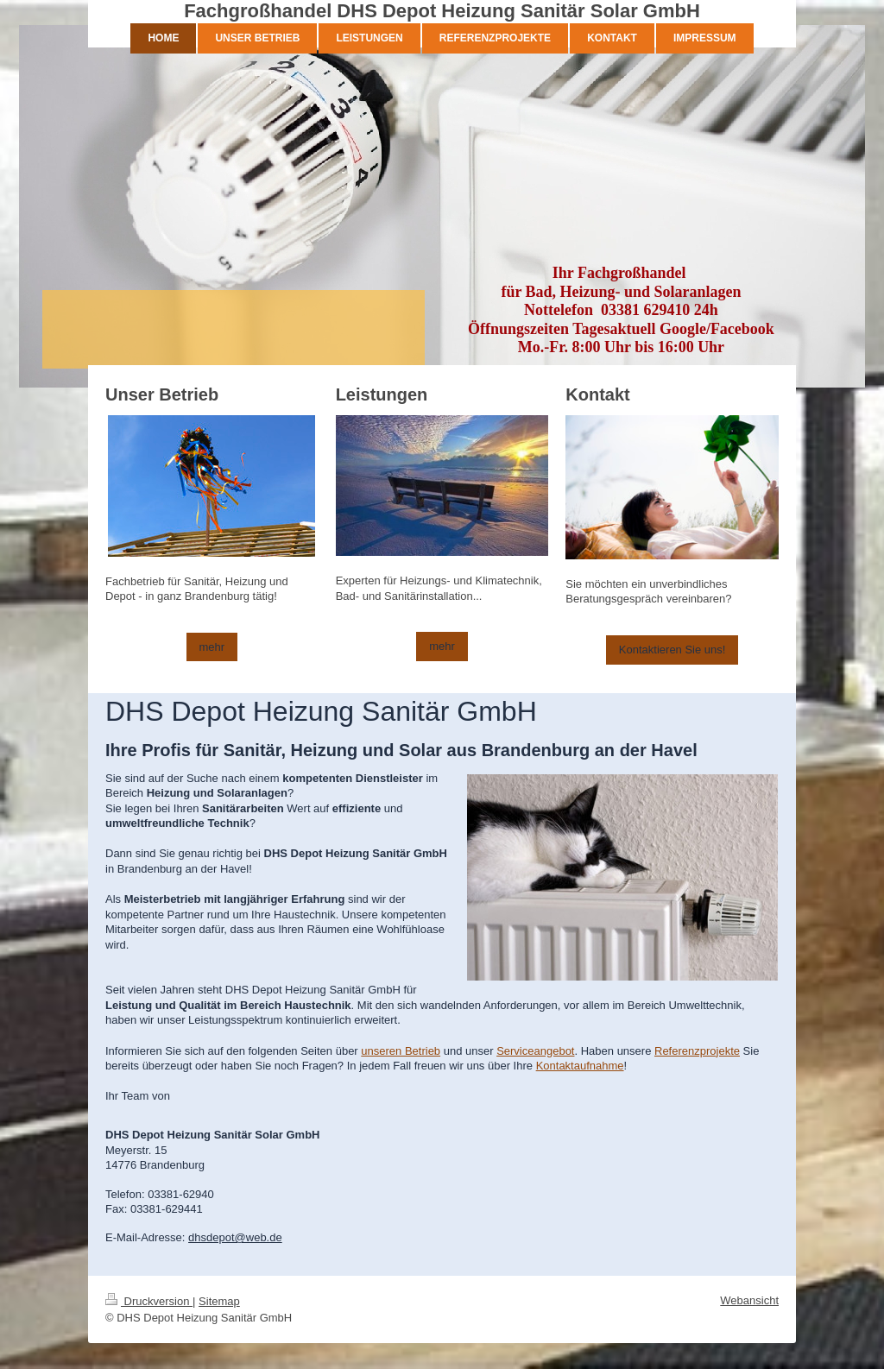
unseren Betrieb (400, 1050)
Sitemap (219, 1301)
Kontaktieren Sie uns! (672, 649)
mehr (212, 646)
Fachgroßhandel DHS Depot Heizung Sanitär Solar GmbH (442, 11)
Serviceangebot (535, 1050)
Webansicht (749, 1300)
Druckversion (149, 1301)
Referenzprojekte (697, 1050)
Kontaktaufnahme (580, 1065)
